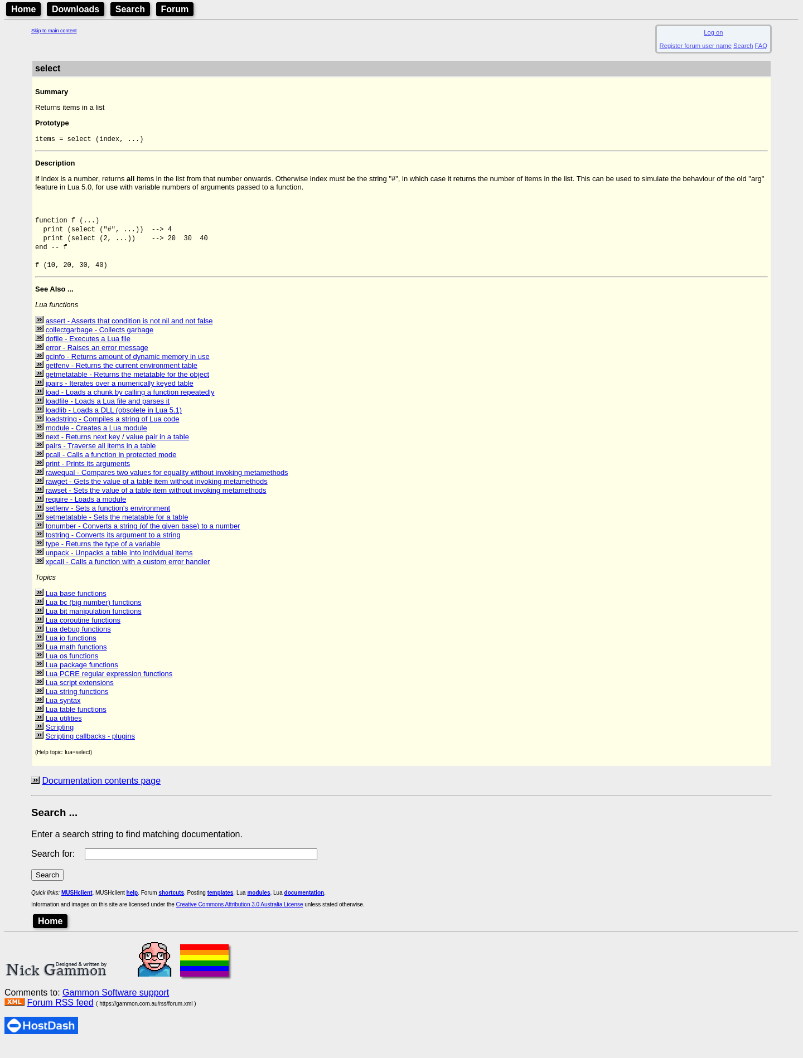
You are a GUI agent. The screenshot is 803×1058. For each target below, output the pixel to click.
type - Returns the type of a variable (103, 556)
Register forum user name (696, 45)
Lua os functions (72, 668)
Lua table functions (76, 722)
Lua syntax (63, 713)
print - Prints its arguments (88, 476)
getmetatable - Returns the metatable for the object (127, 387)
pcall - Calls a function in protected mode (111, 467)
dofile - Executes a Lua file (88, 351)
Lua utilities (64, 731)
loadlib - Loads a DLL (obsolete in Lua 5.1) (114, 423)
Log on (713, 32)
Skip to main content (54, 30)
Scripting (60, 740)
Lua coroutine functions (83, 633)
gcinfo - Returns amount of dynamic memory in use (128, 369)
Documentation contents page (101, 793)
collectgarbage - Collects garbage (100, 342)
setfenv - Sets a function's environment (108, 521)
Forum (175, 9)
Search (130, 9)
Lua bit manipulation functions (94, 624)
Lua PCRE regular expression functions (109, 686)
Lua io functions (71, 651)
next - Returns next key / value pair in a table (117, 449)
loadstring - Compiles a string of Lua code (113, 432)
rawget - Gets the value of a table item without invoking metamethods (157, 494)
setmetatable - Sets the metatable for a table (117, 530)
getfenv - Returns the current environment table (121, 378)
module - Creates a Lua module (96, 440)
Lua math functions (76, 660)
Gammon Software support (115, 1005)
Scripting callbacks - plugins (90, 749)
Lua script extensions (80, 695)
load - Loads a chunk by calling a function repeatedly (130, 405)
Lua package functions (82, 677)
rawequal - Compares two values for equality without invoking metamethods (167, 485)
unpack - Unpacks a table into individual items (119, 565)
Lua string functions (77, 704)
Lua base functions (76, 606)
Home (23, 9)
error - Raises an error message (97, 360)
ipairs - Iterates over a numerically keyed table (120, 396)
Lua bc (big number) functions (94, 615)
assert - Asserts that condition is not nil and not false (129, 333)
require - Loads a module (86, 512)
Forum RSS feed (60, 1015)
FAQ (761, 45)
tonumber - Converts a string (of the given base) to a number (143, 539)
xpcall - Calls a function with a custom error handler (128, 574)
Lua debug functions (78, 642)
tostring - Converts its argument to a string (113, 547)
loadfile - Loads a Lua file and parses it (108, 414)
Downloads (75, 9)
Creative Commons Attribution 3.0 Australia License (239, 917)
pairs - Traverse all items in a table (101, 458)
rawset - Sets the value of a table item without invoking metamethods (156, 503)
